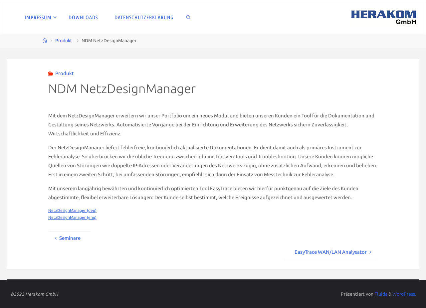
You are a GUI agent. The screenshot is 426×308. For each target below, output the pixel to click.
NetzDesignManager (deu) (72, 210)
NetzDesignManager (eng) (72, 217)
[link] (189, 17)
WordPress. (404, 294)
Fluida (380, 294)
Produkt (63, 40)
